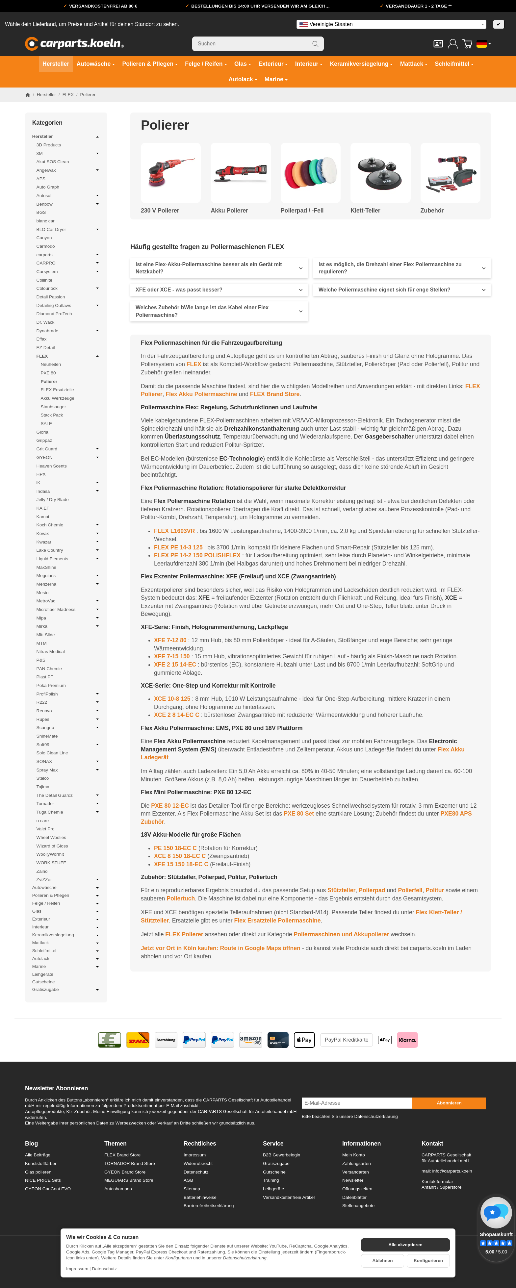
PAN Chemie (49, 668)
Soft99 (68, 744)
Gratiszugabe (66, 990)
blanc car (46, 220)
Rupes (68, 719)
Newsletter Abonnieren (56, 1088)
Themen (115, 1144)
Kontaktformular (437, 1181)
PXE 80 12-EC (170, 805)
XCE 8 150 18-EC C (180, 856)
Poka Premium (51, 685)
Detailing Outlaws (68, 305)
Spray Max (68, 769)
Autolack (66, 959)
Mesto (43, 592)
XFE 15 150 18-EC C (181, 864)
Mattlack (66, 943)
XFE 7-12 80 (170, 640)
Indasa (68, 491)
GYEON (68, 457)
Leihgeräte (42, 974)
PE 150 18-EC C (175, 848)
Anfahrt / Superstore (442, 1187)
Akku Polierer (229, 211)
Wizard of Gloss (52, 846)
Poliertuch (181, 898)
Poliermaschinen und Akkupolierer (341, 934)
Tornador (68, 803)
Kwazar (68, 541)
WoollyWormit (50, 854)
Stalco (43, 778)
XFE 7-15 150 (172, 656)
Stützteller (341, 890)
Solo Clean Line (52, 752)
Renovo (68, 710)
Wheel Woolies (51, 837)
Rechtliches (200, 1144)
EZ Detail (46, 347)
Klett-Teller (365, 211)
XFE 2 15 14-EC (175, 664)
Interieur (66, 927)
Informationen (361, 1144)
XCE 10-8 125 (172, 698)
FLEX (194, 364)
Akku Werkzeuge (57, 398)
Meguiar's (68, 575)
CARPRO (68, 262)
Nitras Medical (51, 651)
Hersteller (66, 136)
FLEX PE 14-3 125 (178, 547)
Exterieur (66, 919)
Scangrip (68, 727)
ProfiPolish (68, 693)
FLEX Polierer (184, 934)
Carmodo (46, 246)
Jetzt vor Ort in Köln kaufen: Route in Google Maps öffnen (220, 948)
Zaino (42, 871)
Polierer (48, 381)
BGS (41, 212)
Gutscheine (43, 981)
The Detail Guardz (68, 795)
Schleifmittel (66, 951)
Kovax (68, 533)
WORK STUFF (51, 862)
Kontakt (432, 1144)
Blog (31, 1144)
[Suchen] (258, 44)
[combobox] (391, 24)
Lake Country (68, 550)
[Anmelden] (453, 43)
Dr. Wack (46, 322)
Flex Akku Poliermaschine (201, 394)
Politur (435, 890)
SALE (46, 423)
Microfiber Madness (68, 609)
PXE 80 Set (299, 813)
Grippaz (44, 440)
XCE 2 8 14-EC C (176, 715)
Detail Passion (51, 296)
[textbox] (391, 24)
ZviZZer (68, 879)
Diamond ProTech (54, 313)
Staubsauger (53, 406)
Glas (66, 911)
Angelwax (68, 170)
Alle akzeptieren (405, 1244)
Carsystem (68, 271)
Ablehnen (383, 1260)
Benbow (68, 204)
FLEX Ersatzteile (57, 389)
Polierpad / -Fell (302, 211)
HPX (41, 474)
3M (68, 153)
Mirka (68, 626)
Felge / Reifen (66, 903)
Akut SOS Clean (53, 161)
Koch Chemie (68, 524)
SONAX (68, 761)
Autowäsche (66, 888)
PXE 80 (48, 372)
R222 (68, 702)
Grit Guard (68, 448)
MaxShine (46, 567)
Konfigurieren (428, 1260)
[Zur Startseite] (74, 44)
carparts (68, 254)
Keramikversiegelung (66, 935)
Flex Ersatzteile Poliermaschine (277, 920)
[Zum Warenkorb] (467, 43)
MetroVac (68, 600)
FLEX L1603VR (174, 531)
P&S (41, 660)
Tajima (43, 786)
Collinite (44, 280)
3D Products (49, 144)
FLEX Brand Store (275, 394)
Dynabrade (68, 330)
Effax (42, 339)
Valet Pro (46, 828)
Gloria (42, 432)
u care (43, 820)
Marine (66, 967)
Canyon (44, 237)
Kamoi (43, 516)
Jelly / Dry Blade (53, 499)
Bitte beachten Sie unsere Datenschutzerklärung (350, 1116)
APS (41, 178)
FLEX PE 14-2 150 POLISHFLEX (197, 555)
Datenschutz (104, 1268)
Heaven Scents (52, 466)
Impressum (77, 1268)
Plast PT (45, 676)
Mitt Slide (46, 634)
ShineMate (47, 736)
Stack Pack (51, 415)
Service (273, 1144)
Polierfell (410, 890)
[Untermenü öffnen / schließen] (97, 136)
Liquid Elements (68, 558)
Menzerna (68, 584)
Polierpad (372, 890)
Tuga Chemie (68, 812)
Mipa (68, 617)
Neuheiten (50, 364)
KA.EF (43, 508)
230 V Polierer (160, 211)
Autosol (68, 195)
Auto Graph (48, 187)
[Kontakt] (438, 43)
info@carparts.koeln (452, 1171)
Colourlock (68, 288)
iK (68, 482)
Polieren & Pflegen (66, 895)
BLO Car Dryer (68, 229)
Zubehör (432, 211)
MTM (42, 643)
